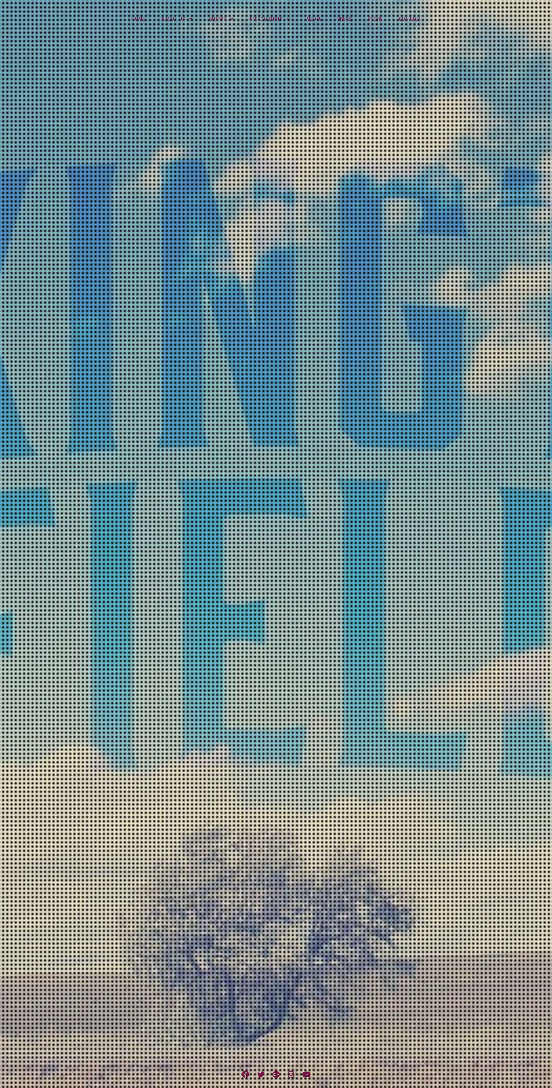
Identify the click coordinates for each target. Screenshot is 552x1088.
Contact (410, 19)
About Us (173, 19)
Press (344, 19)
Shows (217, 19)
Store (375, 19)
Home (138, 19)
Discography (266, 19)
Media (313, 19)
